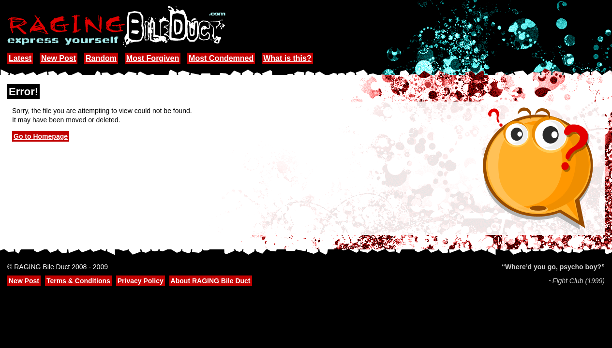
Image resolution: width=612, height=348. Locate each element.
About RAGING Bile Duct (211, 281)
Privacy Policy (141, 281)
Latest (20, 58)
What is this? (287, 58)
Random (101, 58)
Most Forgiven (152, 58)
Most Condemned (221, 58)
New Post (58, 58)
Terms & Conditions (78, 281)
